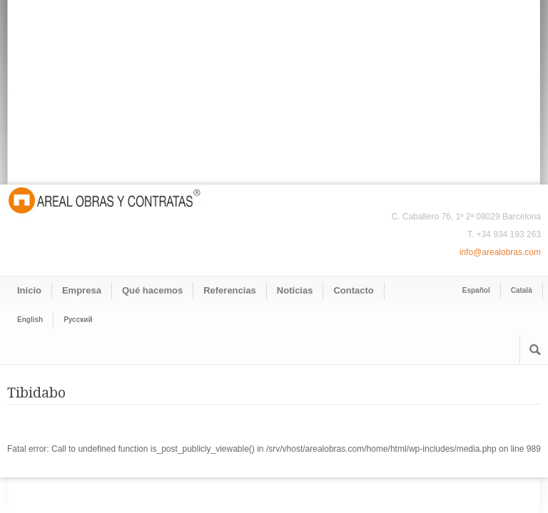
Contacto (353, 290)
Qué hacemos (152, 290)
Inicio (29, 290)
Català (521, 290)
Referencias (229, 290)
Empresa (81, 290)
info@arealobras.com (500, 252)
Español (476, 290)
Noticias (295, 290)
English (30, 319)
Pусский (78, 319)
